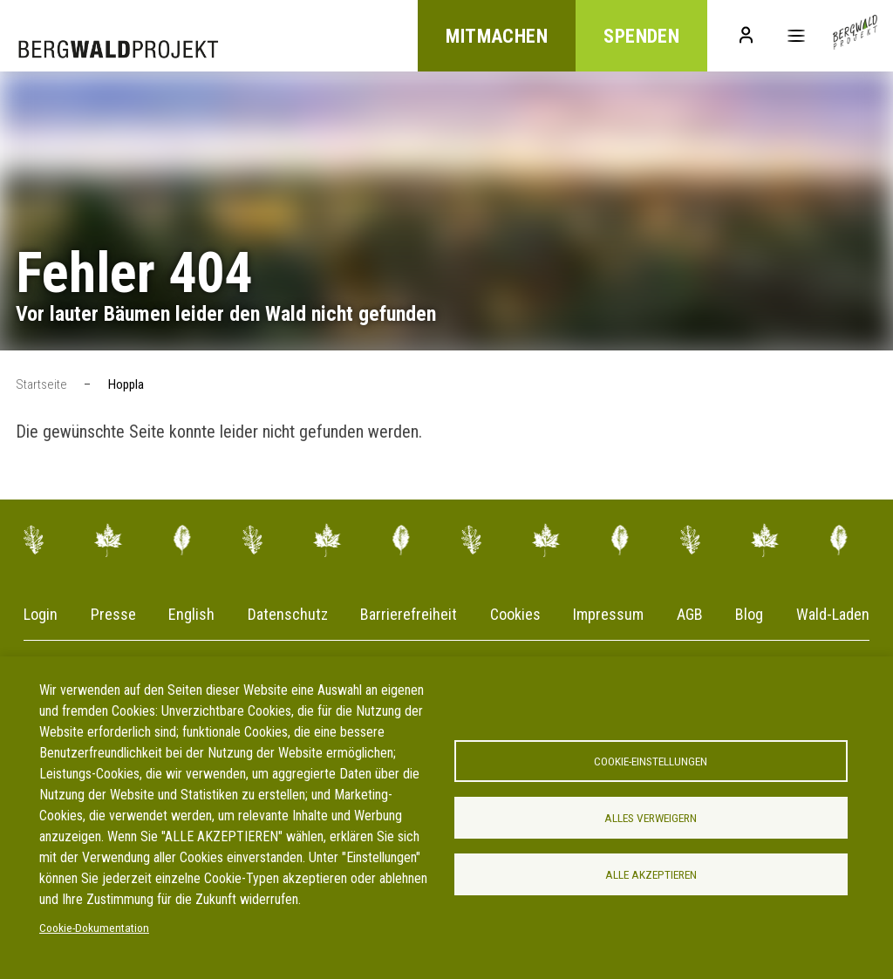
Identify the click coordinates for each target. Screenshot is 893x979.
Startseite (41, 384)
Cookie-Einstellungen (650, 761)
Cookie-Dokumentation (94, 928)
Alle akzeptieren (651, 874)
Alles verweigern (650, 818)
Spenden (641, 36)
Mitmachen (497, 36)
